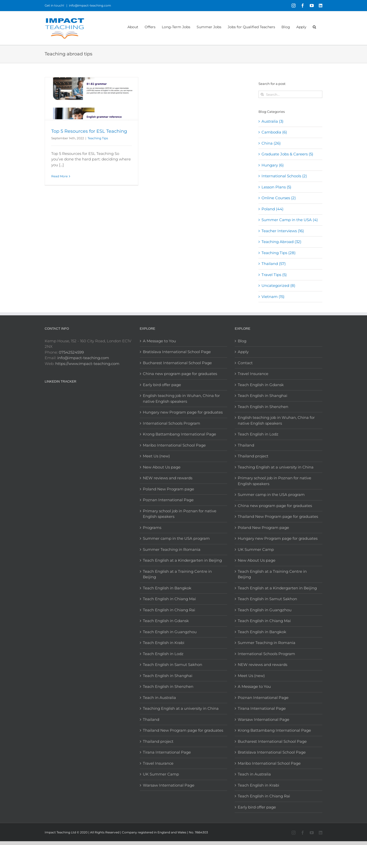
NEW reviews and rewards (167, 478)
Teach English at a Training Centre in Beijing (177, 574)
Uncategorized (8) (278, 285)
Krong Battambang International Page (179, 434)
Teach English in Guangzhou (170, 631)
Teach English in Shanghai (167, 675)
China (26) (271, 143)
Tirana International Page (167, 752)
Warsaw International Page (168, 785)
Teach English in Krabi (163, 642)
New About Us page (161, 467)
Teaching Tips (98, 138)
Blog (242, 341)
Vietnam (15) (272, 296)
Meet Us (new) (156, 456)
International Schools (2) (284, 176)
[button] (314, 26)
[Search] (262, 94)
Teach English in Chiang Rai (169, 609)
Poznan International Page (168, 499)
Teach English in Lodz (163, 653)
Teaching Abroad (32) (281, 241)
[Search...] (290, 94)
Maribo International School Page (174, 445)
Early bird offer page (162, 384)
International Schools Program (171, 423)
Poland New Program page (168, 489)
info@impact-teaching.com (90, 5)
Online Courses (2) (278, 197)
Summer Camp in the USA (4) (289, 219)
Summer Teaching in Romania (171, 549)
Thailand (151, 719)
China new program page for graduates (180, 373)
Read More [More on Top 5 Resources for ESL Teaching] (59, 176)
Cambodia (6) (274, 132)
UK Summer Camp (161, 774)
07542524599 (71, 352)
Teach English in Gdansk (166, 620)
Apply (243, 351)
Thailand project (158, 741)
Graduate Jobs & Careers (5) (287, 154)
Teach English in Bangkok (167, 588)
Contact (245, 362)
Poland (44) (272, 209)
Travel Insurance (158, 763)
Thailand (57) (273, 263)
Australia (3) (272, 121)
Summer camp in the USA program (176, 538)
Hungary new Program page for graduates (183, 412)
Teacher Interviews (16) (282, 230)
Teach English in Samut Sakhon (172, 664)
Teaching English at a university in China (181, 708)
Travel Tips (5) (274, 274)
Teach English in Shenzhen (168, 686)
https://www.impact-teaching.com (87, 363)
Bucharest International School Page (177, 362)
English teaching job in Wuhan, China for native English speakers (181, 398)
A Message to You (159, 341)
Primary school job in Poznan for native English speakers (179, 514)
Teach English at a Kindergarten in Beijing (182, 560)
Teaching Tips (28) (278, 252)
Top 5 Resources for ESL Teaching (89, 131)
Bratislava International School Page (177, 351)
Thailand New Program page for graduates (183, 730)
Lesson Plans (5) (276, 187)
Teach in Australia (159, 697)
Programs (152, 527)
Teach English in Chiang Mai (169, 598)
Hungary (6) (272, 165)
